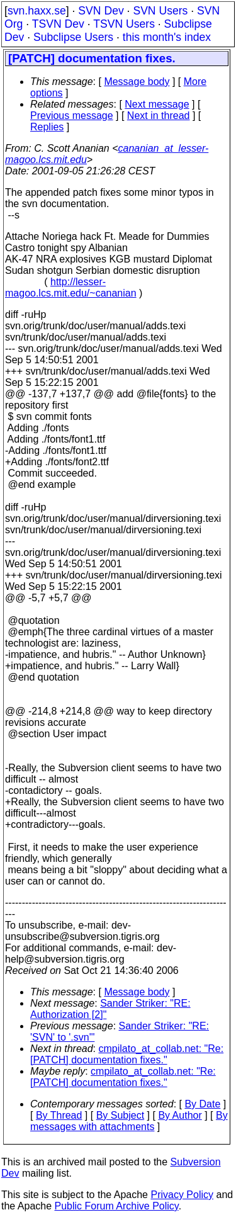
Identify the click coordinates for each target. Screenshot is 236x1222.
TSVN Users (124, 24)
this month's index (167, 37)
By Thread (59, 1115)
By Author (179, 1115)
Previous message (71, 115)
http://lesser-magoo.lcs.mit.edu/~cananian (71, 287)
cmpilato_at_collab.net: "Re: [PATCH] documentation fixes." (126, 1054)
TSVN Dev (58, 24)
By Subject (120, 1115)
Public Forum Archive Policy (117, 1206)
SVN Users (160, 10)
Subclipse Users (73, 37)
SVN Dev (100, 10)
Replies (47, 127)
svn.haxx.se (37, 10)
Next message (157, 104)
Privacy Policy (181, 1194)
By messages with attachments (129, 1121)
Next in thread (158, 115)
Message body (136, 81)
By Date (202, 1104)
